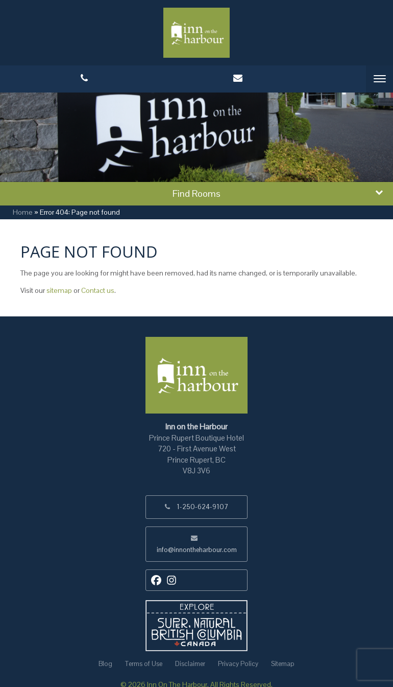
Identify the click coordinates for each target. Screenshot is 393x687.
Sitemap (282, 663)
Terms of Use (143, 663)
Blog (105, 663)
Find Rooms (196, 193)
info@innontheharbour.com (197, 549)
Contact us (97, 290)
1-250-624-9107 (202, 506)
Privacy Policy (238, 663)
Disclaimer (190, 663)
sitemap (59, 290)
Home (23, 212)
